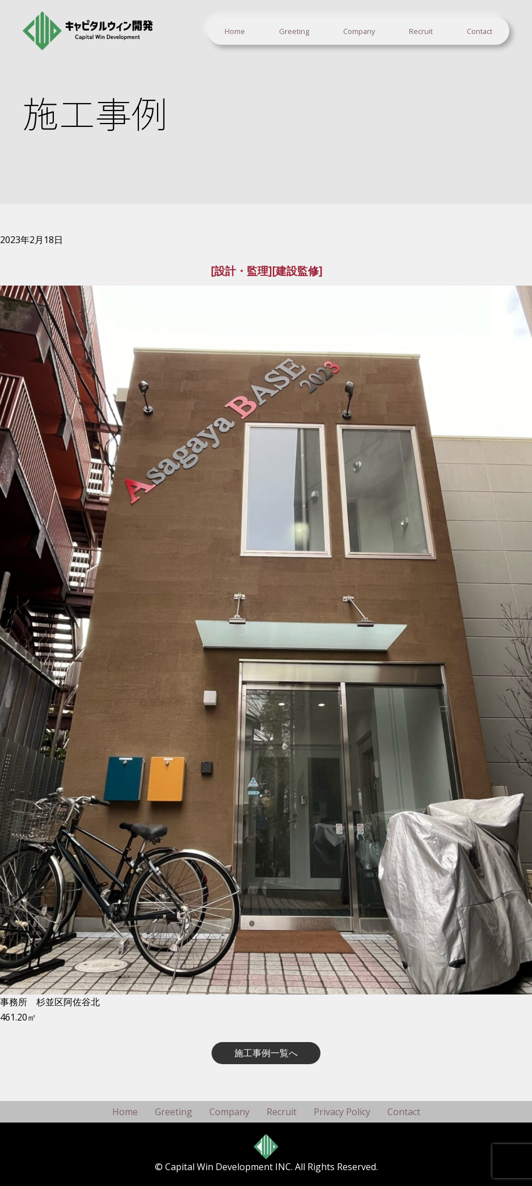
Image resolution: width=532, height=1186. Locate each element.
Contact (479, 31)
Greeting (294, 31)
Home (235, 31)
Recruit (421, 31)
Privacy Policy (342, 1112)
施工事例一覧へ (266, 1053)
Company (359, 31)
